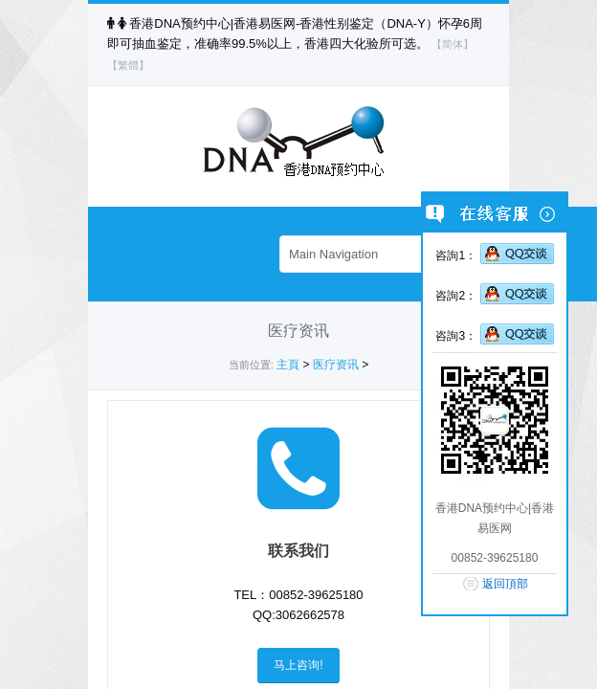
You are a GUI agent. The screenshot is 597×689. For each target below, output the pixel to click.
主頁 (287, 364)
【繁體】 (128, 65)
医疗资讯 (336, 364)
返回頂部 (505, 583)
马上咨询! (298, 665)
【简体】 (452, 44)
